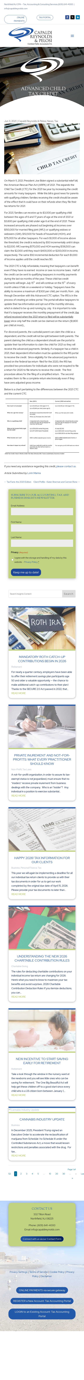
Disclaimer (46, 1276)
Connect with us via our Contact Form (42, 1239)
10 (50, 1173)
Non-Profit (16, 769)
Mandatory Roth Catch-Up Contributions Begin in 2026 (42, 659)
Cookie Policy (57, 1272)
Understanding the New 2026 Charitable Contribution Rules (42, 958)
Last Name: (16, 537)
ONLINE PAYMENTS (19, 19)
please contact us (66, 466)
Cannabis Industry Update (42, 1119)
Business (15, 867)
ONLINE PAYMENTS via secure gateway (42, 1290)
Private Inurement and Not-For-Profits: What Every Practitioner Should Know (42, 759)
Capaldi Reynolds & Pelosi (32, 121)
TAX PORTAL (45, 17)
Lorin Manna (34, 473)
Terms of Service (38, 1272)
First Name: (16, 522)
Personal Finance (29, 867)
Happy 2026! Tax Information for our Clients (42, 860)
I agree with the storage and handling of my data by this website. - (40, 560)
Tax (56, 121)
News (50, 121)
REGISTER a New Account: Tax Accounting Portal (42, 1301)
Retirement (16, 666)
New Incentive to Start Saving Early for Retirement (42, 1061)
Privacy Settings (18, 1272)
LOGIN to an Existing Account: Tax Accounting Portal (42, 1314)
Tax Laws (27, 769)
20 (56, 1173)
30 (63, 1173)
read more (18, 693)
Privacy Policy (31, 562)
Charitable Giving (19, 966)
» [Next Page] (75, 1173)
